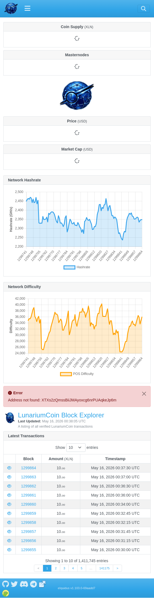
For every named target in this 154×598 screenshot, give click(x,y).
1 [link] (47, 568)
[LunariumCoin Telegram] (34, 583)
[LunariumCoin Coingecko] (6, 592)
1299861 (28, 495)
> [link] (117, 568)
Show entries (76, 447)
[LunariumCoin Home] (11, 8)
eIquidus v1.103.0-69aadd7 (76, 588)
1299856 (28, 540)
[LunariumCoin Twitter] (14, 583)
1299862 (28, 486)
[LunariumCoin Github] (5, 583)
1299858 (28, 522)
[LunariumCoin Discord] (24, 583)
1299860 (28, 504)
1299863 (28, 477)
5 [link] (82, 568)
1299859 (28, 513)
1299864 (28, 468)
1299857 (28, 531)
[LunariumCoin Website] (42, 583)
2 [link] (56, 568)
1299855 (28, 550)
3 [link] (64, 568)
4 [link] (73, 568)
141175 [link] (104, 568)
